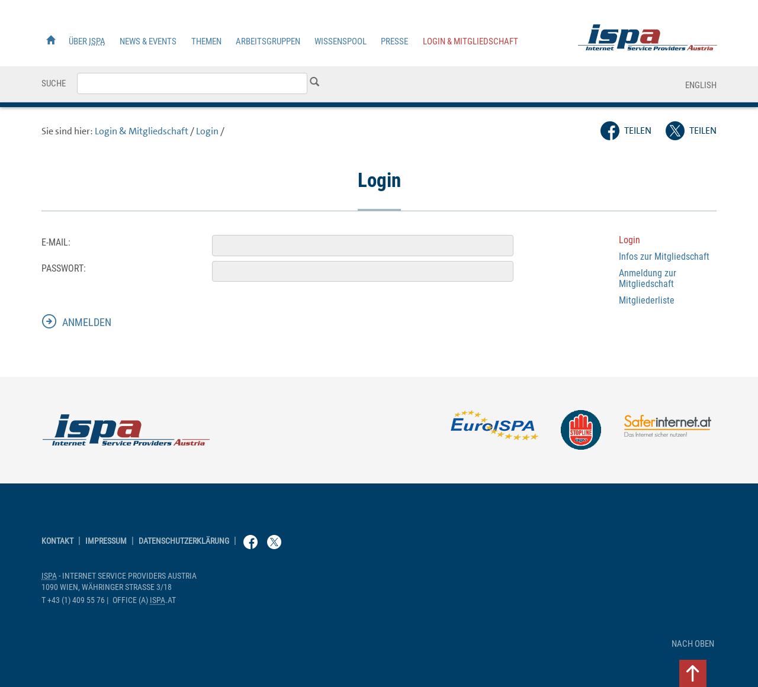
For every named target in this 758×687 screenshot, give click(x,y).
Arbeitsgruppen (268, 41)
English (701, 85)
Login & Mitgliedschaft (470, 41)
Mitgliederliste (647, 300)
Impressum (106, 541)
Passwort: (63, 268)
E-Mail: (55, 242)
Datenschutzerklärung (184, 541)
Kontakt (57, 541)
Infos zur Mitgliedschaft (664, 256)
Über (87, 41)
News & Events (148, 41)
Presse (394, 41)
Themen (206, 41)
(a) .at (144, 600)
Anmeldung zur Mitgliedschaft (647, 278)
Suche (53, 83)
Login (207, 131)
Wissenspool (340, 41)
